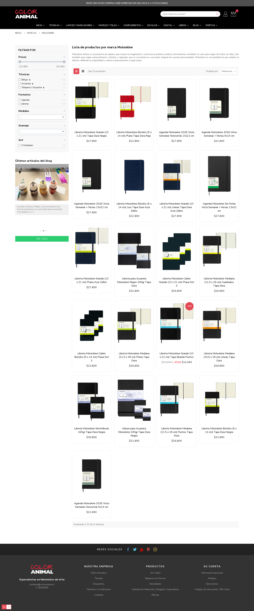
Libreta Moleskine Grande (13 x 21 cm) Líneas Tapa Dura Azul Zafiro (177, 207)
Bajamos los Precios (155, 578)
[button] (40, 230)
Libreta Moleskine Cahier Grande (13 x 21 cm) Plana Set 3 (176, 282)
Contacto (98, 594)
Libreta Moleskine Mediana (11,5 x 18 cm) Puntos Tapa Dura (177, 432)
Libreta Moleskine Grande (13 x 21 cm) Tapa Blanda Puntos (177, 355)
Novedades (155, 583)
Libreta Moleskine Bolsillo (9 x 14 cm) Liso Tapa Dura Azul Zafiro (134, 207)
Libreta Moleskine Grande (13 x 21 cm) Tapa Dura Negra (92, 134)
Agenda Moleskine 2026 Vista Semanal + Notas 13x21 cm (91, 205)
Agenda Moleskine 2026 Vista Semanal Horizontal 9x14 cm (91, 505)
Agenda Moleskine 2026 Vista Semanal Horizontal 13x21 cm (176, 134)
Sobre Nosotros (99, 572)
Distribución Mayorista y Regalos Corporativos (155, 589)
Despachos (98, 583)
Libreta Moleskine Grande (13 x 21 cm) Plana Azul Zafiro (92, 280)
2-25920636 (42, 587)
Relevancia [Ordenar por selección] (229, 71)
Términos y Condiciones (99, 589)
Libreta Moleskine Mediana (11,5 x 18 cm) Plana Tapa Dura (134, 357)
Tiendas (99, 578)
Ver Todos (155, 572)
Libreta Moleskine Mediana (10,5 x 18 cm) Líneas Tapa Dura (219, 357)
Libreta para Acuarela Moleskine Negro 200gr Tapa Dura (134, 282)
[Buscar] (190, 14)
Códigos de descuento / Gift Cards (212, 589)
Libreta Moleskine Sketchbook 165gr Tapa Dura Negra (91, 430)
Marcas (155, 594)
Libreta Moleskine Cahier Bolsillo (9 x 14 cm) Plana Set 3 (91, 357)
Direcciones (212, 583)
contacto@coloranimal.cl (42, 584)
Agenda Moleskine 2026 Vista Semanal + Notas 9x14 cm (219, 134)
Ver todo (42, 238)
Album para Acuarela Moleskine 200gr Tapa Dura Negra (134, 432)
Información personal (212, 572)
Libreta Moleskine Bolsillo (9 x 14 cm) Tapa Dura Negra (219, 430)
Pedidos (212, 578)
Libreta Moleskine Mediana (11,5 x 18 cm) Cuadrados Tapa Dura (219, 282)
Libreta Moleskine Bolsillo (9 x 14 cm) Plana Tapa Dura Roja (134, 134)
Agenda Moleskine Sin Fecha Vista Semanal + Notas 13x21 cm (219, 207)
